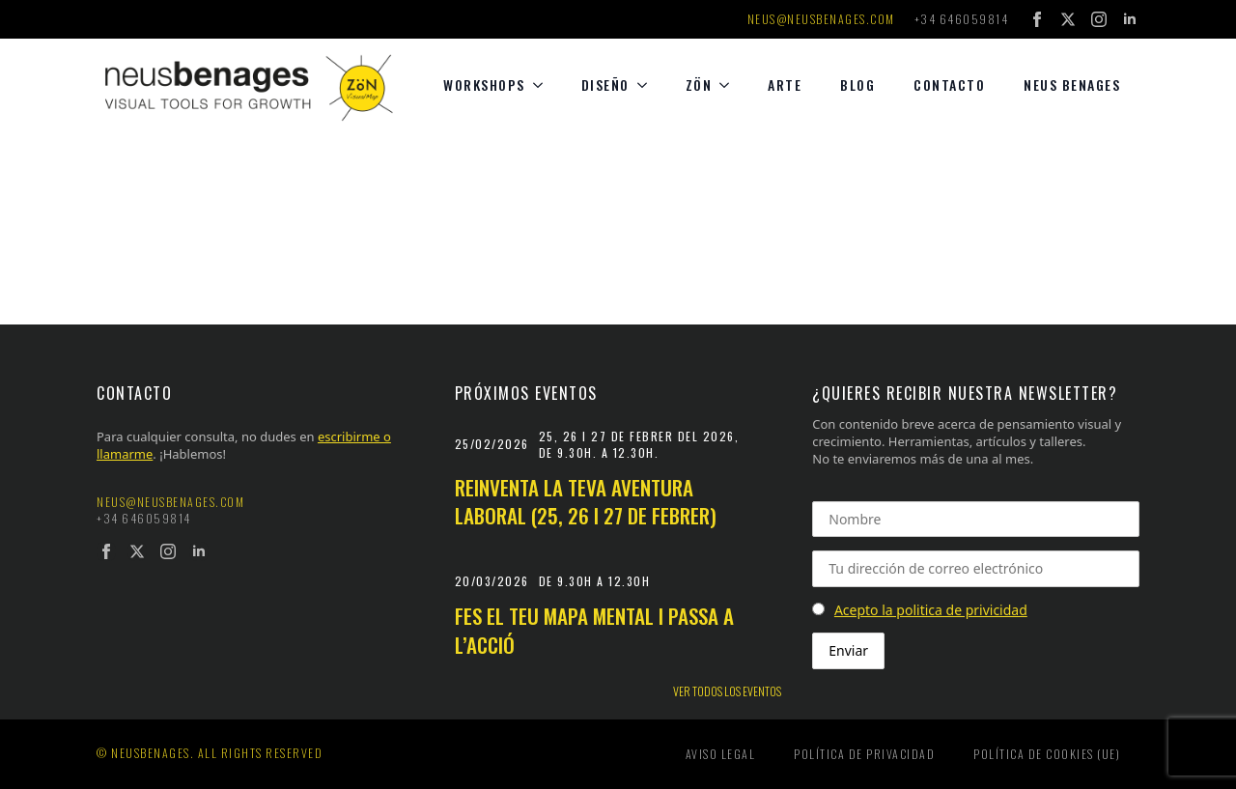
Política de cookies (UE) (1046, 754)
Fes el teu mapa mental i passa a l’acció (594, 630)
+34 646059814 (961, 19)
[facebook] (1037, 19)
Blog (857, 84)
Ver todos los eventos (727, 691)
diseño (605, 84)
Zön (699, 84)
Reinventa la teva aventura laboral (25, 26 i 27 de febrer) (585, 501)
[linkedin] (1129, 19)
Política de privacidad (864, 754)
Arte (784, 84)
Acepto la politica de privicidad (930, 610)
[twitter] (1068, 19)
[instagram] (1099, 19)
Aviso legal (721, 754)
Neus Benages (1072, 84)
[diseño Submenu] (648, 85)
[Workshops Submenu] (543, 85)
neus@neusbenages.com (821, 19)
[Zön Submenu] (730, 85)
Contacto (949, 84)
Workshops (484, 84)
